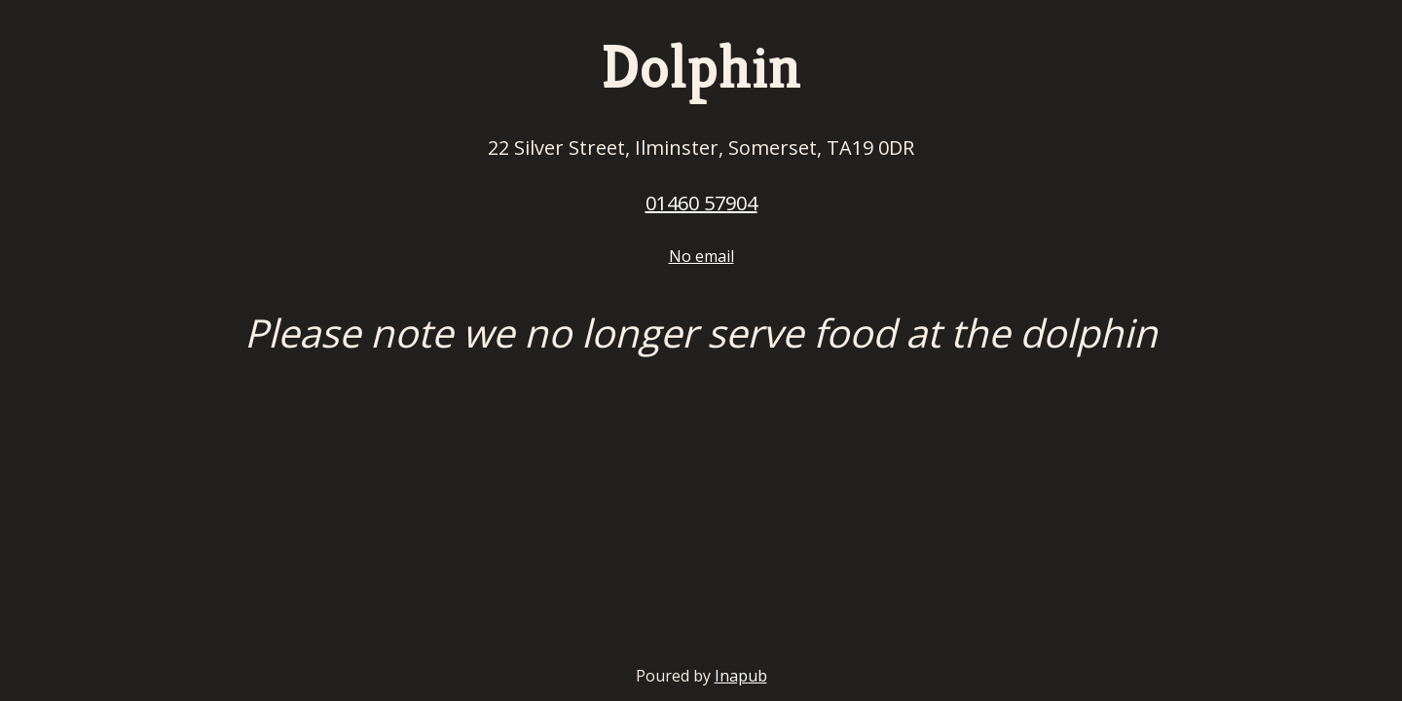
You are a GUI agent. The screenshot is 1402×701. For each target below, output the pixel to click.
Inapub (741, 675)
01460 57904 (701, 203)
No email (701, 256)
